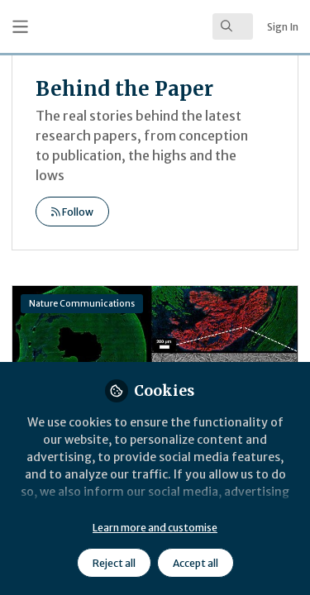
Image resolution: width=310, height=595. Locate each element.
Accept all (195, 563)
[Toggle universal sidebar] (20, 27)
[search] (232, 26)
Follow (72, 212)
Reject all (114, 563)
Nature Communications (82, 303)
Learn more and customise (155, 527)
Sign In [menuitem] (282, 27)
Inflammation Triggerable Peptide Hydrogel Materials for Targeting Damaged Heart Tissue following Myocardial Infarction (155, 352)
